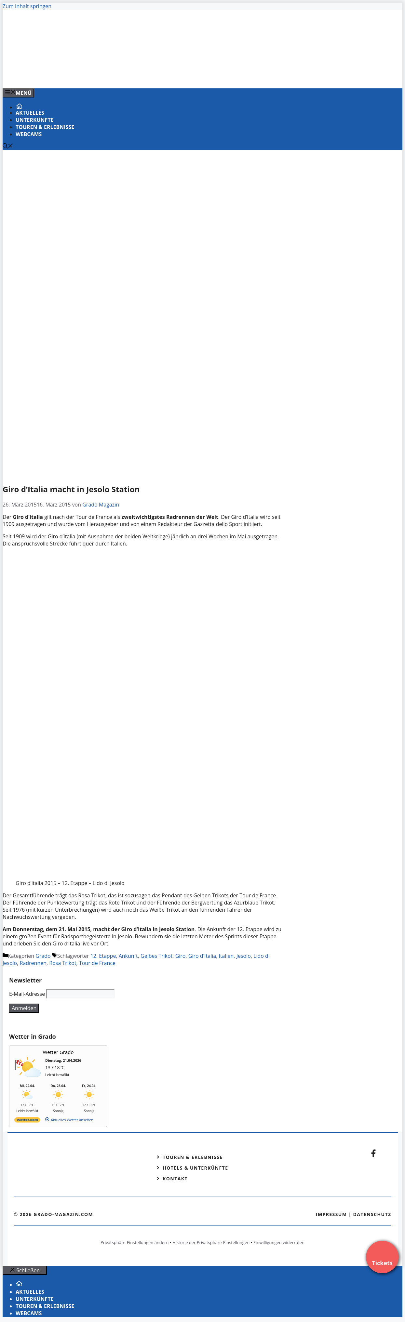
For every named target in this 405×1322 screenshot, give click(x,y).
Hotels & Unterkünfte (195, 1168)
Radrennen (33, 963)
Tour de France (97, 963)
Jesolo (243, 955)
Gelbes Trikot (156, 955)
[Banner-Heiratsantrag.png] (134, 76)
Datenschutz (372, 1214)
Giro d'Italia (202, 955)
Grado (42, 955)
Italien (226, 955)
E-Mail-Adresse (27, 993)
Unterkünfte (35, 119)
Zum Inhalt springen (27, 6)
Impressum (331, 1214)
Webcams (29, 134)
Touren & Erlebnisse (45, 127)
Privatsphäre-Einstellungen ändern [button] (135, 1242)
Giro (180, 955)
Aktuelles (30, 112)
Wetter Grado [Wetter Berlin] (58, 1052)
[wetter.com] (27, 1121)
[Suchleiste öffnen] (8, 146)
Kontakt (175, 1178)
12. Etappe (103, 955)
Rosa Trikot (62, 963)
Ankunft (128, 955)
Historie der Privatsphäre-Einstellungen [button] (211, 1242)
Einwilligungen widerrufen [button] (278, 1242)
